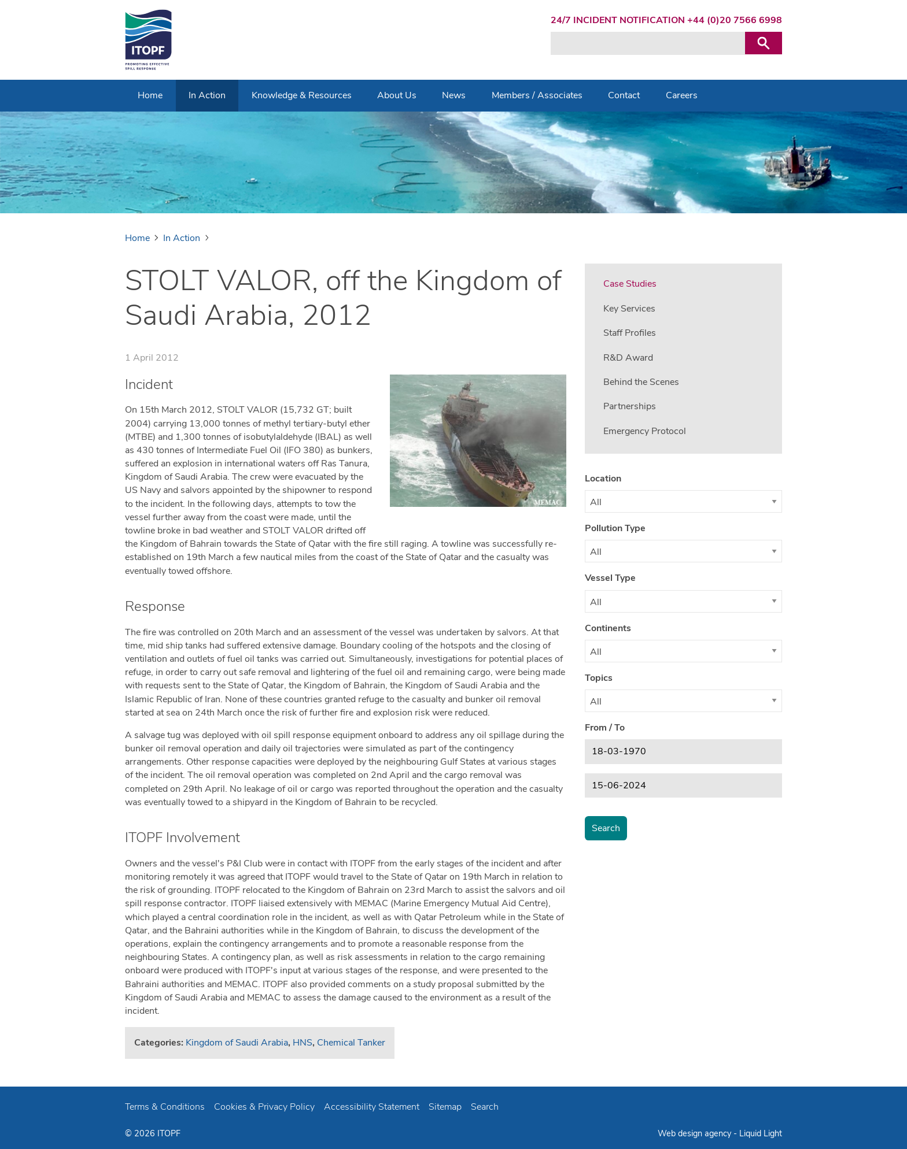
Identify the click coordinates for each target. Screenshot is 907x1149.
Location (603, 478)
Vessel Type (610, 578)
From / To (605, 727)
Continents (608, 628)
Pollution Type (615, 528)
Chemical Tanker (351, 1042)
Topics (599, 678)
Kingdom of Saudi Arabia (237, 1042)
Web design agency (695, 1133)
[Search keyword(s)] (648, 43)
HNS (302, 1042)
